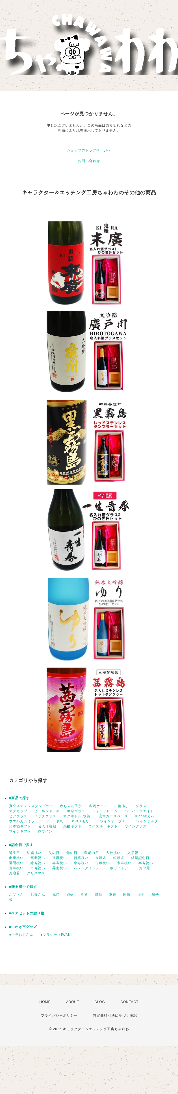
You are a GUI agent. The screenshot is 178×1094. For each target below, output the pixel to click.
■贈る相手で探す (23, 887)
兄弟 (56, 895)
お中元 (144, 868)
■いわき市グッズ (23, 927)
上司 (141, 895)
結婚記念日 (140, 858)
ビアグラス (18, 816)
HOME (45, 1002)
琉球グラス (76, 811)
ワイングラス (136, 826)
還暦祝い (16, 863)
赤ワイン (45, 831)
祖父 (84, 895)
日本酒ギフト (20, 826)
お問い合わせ (89, 161)
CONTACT (129, 1002)
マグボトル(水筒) (77, 816)
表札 (60, 821)
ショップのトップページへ (89, 150)
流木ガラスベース (113, 816)
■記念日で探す (21, 845)
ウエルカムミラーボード (29, 821)
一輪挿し (121, 806)
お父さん (16, 895)
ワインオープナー (114, 821)
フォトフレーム (105, 811)
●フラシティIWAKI (56, 935)
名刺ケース (98, 806)
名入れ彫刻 (47, 826)
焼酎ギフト (72, 826)
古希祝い (102, 863)
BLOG (100, 1002)
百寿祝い (16, 868)
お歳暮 (14, 873)
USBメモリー (82, 821)
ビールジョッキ (47, 811)
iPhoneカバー (146, 816)
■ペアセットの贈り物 (26, 913)
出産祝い (16, 858)
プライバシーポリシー (59, 1015)
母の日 (71, 853)
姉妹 (70, 895)
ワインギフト (20, 831)
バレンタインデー (88, 868)
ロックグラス (45, 816)
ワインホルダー (149, 821)
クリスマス (36, 873)
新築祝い (81, 858)
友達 (112, 895)
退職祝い (59, 858)
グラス (141, 806)
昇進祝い (59, 868)
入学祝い (134, 853)
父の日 (54, 853)
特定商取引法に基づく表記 (115, 1015)
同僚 (127, 895)
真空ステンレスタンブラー (31, 806)
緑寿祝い (38, 863)
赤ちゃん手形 (71, 806)
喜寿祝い (59, 863)
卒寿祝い (145, 863)
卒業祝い (38, 858)
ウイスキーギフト (103, 826)
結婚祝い (34, 853)
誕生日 (14, 853)
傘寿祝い (81, 863)
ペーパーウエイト (139, 811)
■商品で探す (19, 798)
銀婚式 (118, 858)
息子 (155, 895)
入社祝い (113, 853)
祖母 (98, 895)
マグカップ (18, 811)
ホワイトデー (121, 868)
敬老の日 (91, 853)
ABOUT (72, 1002)
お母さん (38, 895)
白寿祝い (38, 868)
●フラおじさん (21, 935)
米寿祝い (124, 863)
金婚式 (100, 858)
